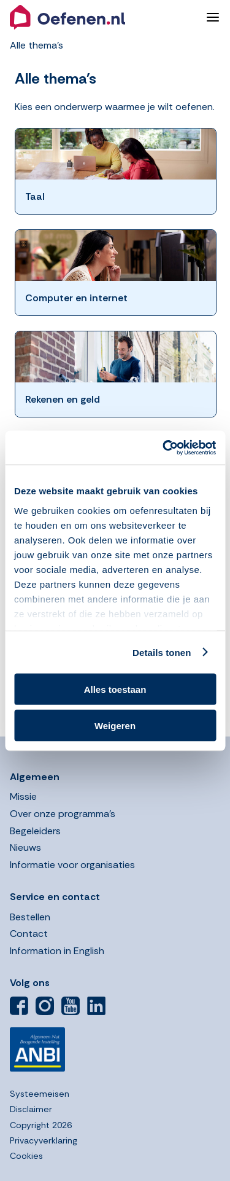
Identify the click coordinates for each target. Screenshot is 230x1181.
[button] (103, 17)
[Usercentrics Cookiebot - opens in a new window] (164, 448)
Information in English (57, 950)
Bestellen (30, 916)
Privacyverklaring (43, 1140)
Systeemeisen (39, 1093)
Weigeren (115, 725)
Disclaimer (31, 1109)
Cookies (26, 1155)
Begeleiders (35, 830)
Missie (23, 796)
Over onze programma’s (62, 813)
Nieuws (25, 847)
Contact (29, 933)
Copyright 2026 (41, 1125)
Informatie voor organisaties (72, 864)
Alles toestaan (115, 689)
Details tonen (161, 652)
